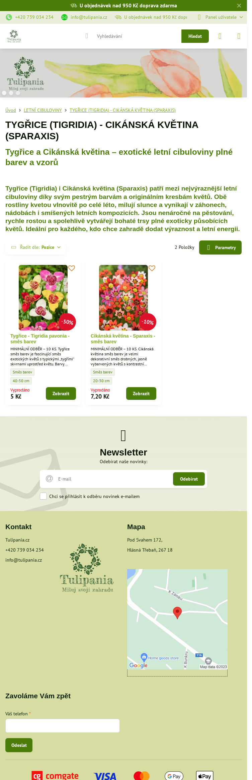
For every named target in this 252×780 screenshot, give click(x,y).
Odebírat (189, 479)
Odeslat (19, 745)
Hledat (195, 36)
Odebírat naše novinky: (123, 461)
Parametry (220, 247)
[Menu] (239, 36)
